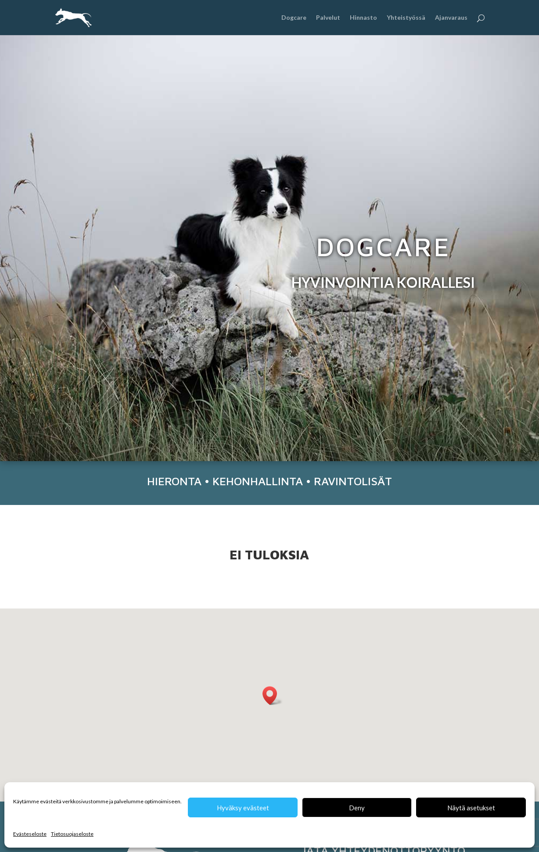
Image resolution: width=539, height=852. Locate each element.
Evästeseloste (30, 834)
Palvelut (328, 17)
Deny (357, 808)
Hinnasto (363, 17)
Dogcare (293, 17)
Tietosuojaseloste (72, 834)
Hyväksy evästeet (243, 808)
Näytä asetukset (471, 808)
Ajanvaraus (451, 17)
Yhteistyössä (406, 17)
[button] (272, 695)
